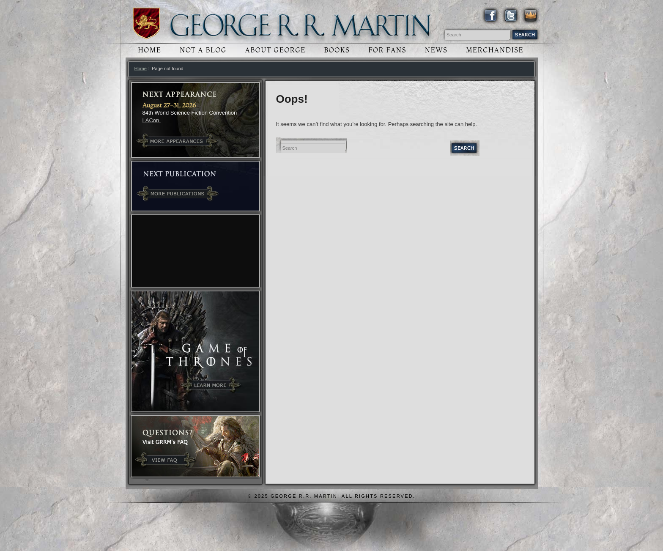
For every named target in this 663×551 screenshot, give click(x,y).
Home (149, 50)
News (436, 50)
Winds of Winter (146, 23)
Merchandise (494, 50)
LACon (151, 120)
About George (275, 50)
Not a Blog (203, 50)
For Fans (387, 50)
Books (337, 50)
